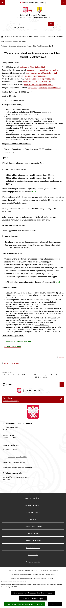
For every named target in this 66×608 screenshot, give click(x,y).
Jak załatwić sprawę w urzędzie (15, 36)
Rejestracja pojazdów (55, 36)
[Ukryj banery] (62, 384)
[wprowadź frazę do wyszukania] (30, 24)
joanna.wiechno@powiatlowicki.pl (36, 82)
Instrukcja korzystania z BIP (33, 526)
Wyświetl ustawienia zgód (33, 598)
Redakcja (33, 519)
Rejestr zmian (33, 534)
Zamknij (55, 604)
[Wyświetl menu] (63, 2)
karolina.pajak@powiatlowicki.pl (34, 76)
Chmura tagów (33, 555)
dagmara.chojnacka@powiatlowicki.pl (41, 73)
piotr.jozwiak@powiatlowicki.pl (32, 67)
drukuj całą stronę (11, 363)
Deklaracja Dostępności (33, 541)
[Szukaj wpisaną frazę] (51, 24)
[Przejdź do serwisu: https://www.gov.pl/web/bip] (33, 2)
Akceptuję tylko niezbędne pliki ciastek (24, 604)
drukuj (61, 357)
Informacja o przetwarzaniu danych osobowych (33, 593)
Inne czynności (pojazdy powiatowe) (14, 41)
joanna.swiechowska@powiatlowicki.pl (43, 70)
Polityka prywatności (33, 562)
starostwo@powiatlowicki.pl (17, 457)
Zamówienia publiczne (33, 505)
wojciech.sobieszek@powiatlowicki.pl (40, 79)
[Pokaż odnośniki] (2, 2)
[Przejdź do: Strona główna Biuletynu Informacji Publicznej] (2, 36)
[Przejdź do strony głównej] (33, 13)
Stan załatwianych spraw (33, 498)
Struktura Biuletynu (33, 512)
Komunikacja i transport (37, 36)
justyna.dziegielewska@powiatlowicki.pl (44, 88)
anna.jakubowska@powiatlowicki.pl (38, 85)
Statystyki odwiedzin (33, 548)
